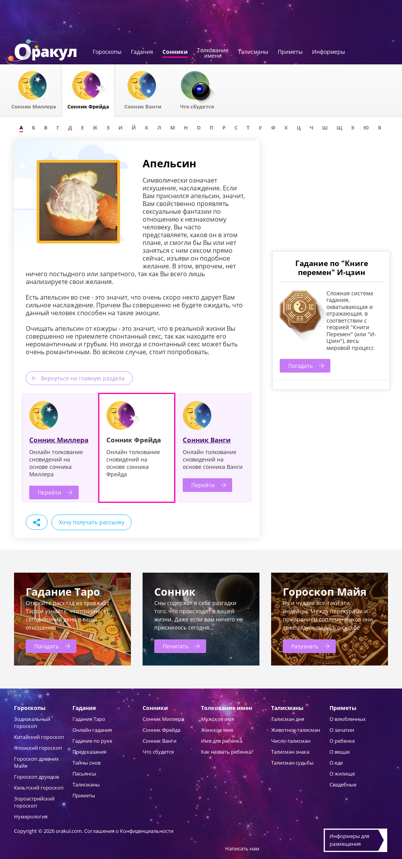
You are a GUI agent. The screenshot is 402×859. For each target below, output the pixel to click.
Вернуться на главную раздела (83, 378)
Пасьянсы (84, 773)
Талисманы (253, 52)
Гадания (142, 52)
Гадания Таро (88, 718)
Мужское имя (217, 718)
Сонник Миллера (58, 439)
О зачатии (342, 729)
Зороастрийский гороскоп (34, 802)
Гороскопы (107, 52)
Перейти (49, 492)
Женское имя (217, 729)
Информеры (328, 52)
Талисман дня (287, 718)
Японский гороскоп (38, 747)
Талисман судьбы (292, 762)
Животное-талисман (295, 729)
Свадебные (343, 784)
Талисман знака (290, 751)
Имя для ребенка (221, 740)
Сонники (175, 52)
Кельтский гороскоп (38, 787)
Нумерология (31, 816)
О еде (336, 762)
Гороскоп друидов (36, 776)
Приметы (290, 52)
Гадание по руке (92, 740)
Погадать (300, 365)
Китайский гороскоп (39, 736)
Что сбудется (158, 751)
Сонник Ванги (207, 439)
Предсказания (89, 751)
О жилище (342, 773)
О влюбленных (348, 718)
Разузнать (304, 646)
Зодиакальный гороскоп (32, 722)
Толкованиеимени (213, 53)
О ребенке (342, 740)
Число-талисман (290, 740)
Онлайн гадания (92, 729)
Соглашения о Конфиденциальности (128, 830)
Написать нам (242, 848)
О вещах (340, 751)
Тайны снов (86, 762)
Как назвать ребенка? (227, 751)
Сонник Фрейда (161, 729)
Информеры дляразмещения (349, 839)
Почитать (176, 646)
